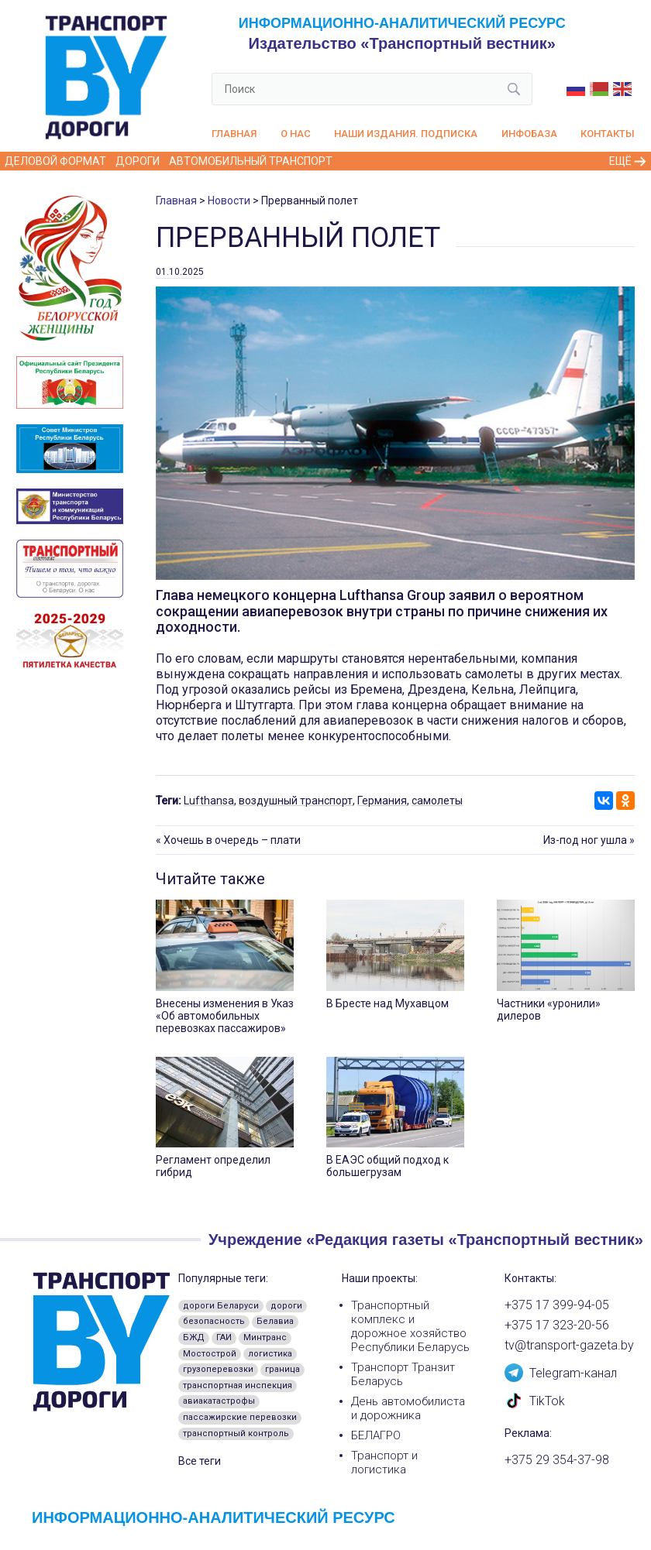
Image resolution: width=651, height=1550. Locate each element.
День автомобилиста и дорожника (408, 1408)
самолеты (437, 800)
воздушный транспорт (296, 800)
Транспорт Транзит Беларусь (403, 1374)
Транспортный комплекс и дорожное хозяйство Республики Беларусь (410, 1326)
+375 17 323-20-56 (557, 1325)
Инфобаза (529, 133)
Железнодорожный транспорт (432, 161)
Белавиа (275, 1321)
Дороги (137, 161)
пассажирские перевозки (240, 1417)
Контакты (607, 133)
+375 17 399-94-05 (557, 1305)
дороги (286, 1306)
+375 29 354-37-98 (557, 1460)
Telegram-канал (561, 1371)
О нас (296, 133)
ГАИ (224, 1337)
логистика (270, 1354)
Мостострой (209, 1354)
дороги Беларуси (221, 1306)
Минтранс (265, 1337)
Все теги (199, 1461)
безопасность (214, 1321)
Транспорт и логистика (384, 1462)
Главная (234, 133)
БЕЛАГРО (376, 1435)
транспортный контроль (236, 1433)
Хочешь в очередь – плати (232, 840)
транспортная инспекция (237, 1385)
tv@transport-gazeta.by (569, 1346)
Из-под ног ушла (585, 840)
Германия (382, 800)
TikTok (535, 1399)
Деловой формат (55, 161)
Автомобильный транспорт (250, 161)
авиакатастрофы (219, 1401)
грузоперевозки (218, 1369)
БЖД (194, 1337)
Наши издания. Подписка (405, 133)
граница (282, 1369)
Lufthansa (209, 800)
